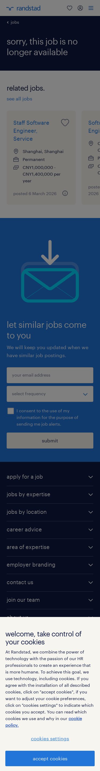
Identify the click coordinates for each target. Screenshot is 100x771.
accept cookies (50, 758)
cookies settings (50, 738)
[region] (50, 694)
